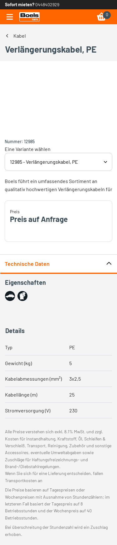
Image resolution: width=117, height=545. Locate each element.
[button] (10, 296)
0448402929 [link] (47, 4)
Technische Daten (58, 263)
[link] (29, 16)
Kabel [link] (19, 36)
